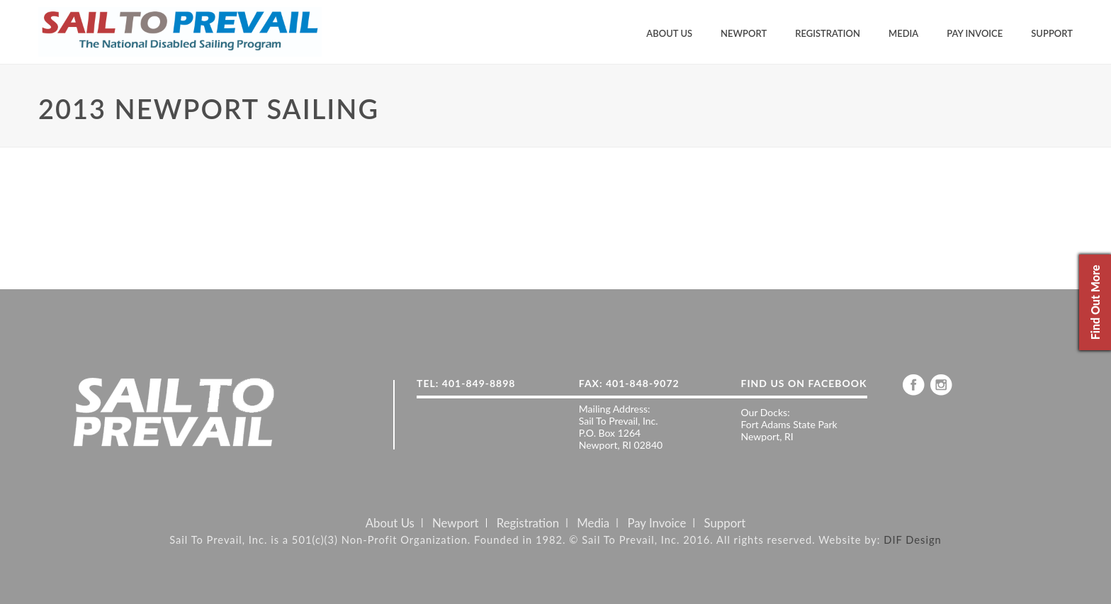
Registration (827, 33)
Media (903, 33)
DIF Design (913, 539)
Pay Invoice (975, 33)
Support (1052, 33)
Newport (744, 33)
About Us (669, 33)
